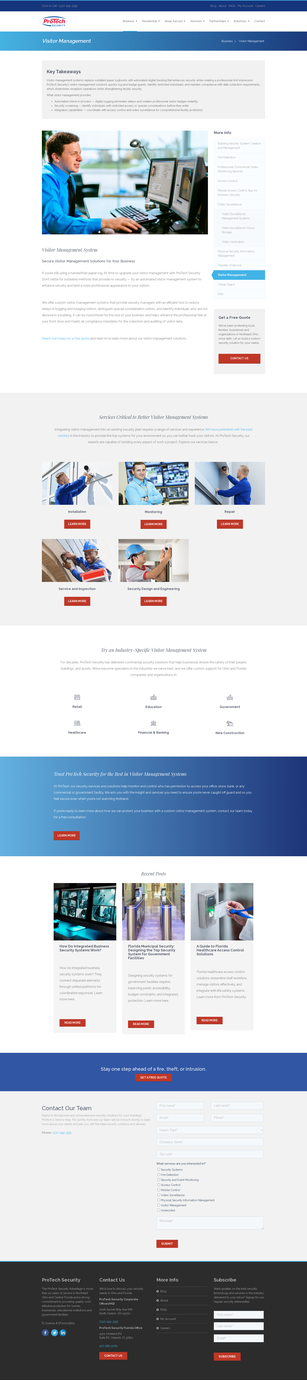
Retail (77, 707)
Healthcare (77, 732)
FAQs (232, 5)
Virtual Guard (226, 284)
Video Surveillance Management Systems (236, 216)
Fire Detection (227, 157)
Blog (213, 5)
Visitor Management (232, 274)
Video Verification (233, 241)
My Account (245, 5)
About (222, 5)
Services (196, 21)
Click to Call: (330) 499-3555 (59, 5)
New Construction (230, 729)
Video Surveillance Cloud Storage (238, 230)
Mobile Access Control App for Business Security (237, 192)
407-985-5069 (108, 1345)
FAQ (220, 294)
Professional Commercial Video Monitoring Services (238, 169)
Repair (230, 512)
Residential (149, 21)
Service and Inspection (77, 589)
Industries (240, 21)
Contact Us (239, 358)
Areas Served (173, 21)
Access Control (227, 180)
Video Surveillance (230, 204)
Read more (72, 1022)
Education (153, 707)
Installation (77, 512)
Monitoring (153, 512)
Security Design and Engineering (153, 589)
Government (230, 707)
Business (128, 21)
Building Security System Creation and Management (239, 145)
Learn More (77, 524)
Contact (259, 21)
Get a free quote (153, 1077)
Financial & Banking (153, 732)
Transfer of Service (229, 265)
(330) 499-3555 (61, 1132)
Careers (260, 5)
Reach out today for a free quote (65, 338)
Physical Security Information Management (236, 253)
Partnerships (217, 21)
